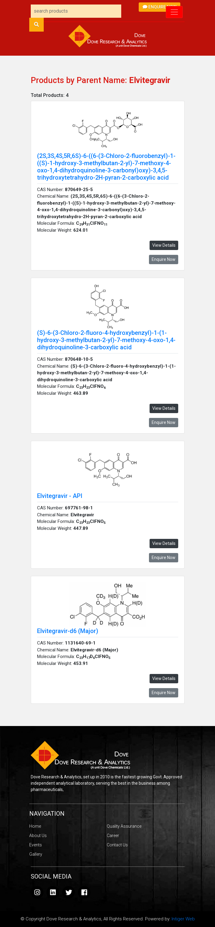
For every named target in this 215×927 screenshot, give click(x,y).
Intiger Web (183, 919)
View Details (163, 245)
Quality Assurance (124, 826)
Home (35, 826)
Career (113, 835)
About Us (38, 835)
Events (35, 844)
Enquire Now (159, 7)
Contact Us (117, 844)
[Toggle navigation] (174, 12)
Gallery (35, 854)
